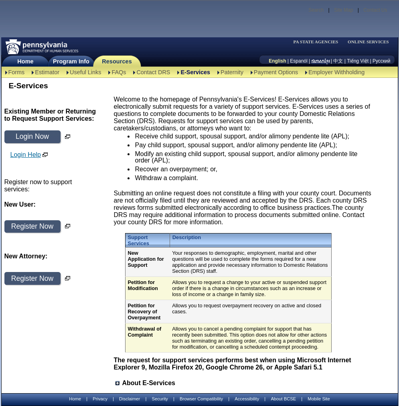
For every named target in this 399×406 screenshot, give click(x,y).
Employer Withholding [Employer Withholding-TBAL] (336, 72)
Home (25, 61)
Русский (382, 61)
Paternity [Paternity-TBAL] (232, 72)
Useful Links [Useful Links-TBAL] (85, 72)
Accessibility (247, 398)
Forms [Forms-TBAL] (16, 72)
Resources (117, 61)
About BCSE (283, 398)
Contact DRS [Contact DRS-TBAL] (153, 72)
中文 (338, 61)
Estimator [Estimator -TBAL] (47, 72)
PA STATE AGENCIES (315, 42)
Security (160, 398)
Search (316, 10)
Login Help (25, 154)
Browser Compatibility (201, 398)
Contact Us (375, 10)
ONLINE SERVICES (368, 42)
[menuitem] (318, 42)
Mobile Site (319, 398)
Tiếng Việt (358, 61)
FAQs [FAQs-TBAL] (118, 72)
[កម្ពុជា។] (321, 61)
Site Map (343, 10)
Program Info (71, 61)
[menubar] (318, 42)
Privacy (100, 399)
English (277, 61)
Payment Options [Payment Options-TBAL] (276, 72)
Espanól (298, 61)
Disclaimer (129, 398)
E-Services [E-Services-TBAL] (195, 72)
